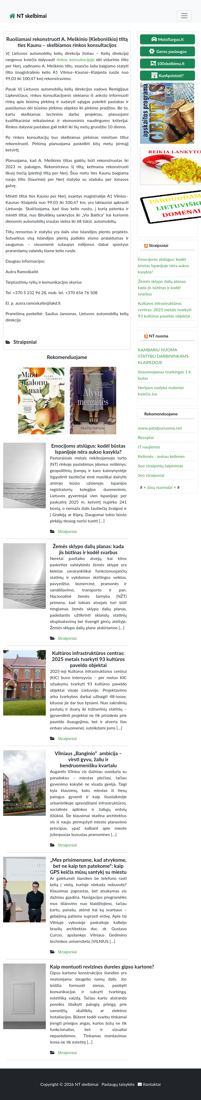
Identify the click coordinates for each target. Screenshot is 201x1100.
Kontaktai (149, 1084)
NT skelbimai (28, 16)
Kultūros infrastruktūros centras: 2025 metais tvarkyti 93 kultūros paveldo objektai (164, 309)
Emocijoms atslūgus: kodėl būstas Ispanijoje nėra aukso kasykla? (163, 265)
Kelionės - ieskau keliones (161, 456)
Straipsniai (67, 531)
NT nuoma (158, 335)
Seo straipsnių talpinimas (160, 465)
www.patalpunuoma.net (160, 427)
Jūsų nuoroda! (159, 487)
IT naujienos (149, 446)
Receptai (146, 437)
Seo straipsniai (151, 475)
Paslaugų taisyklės (119, 1084)
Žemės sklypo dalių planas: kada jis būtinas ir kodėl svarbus (162, 287)
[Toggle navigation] (184, 15)
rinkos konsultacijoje (75, 59)
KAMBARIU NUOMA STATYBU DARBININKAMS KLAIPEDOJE (163, 356)
